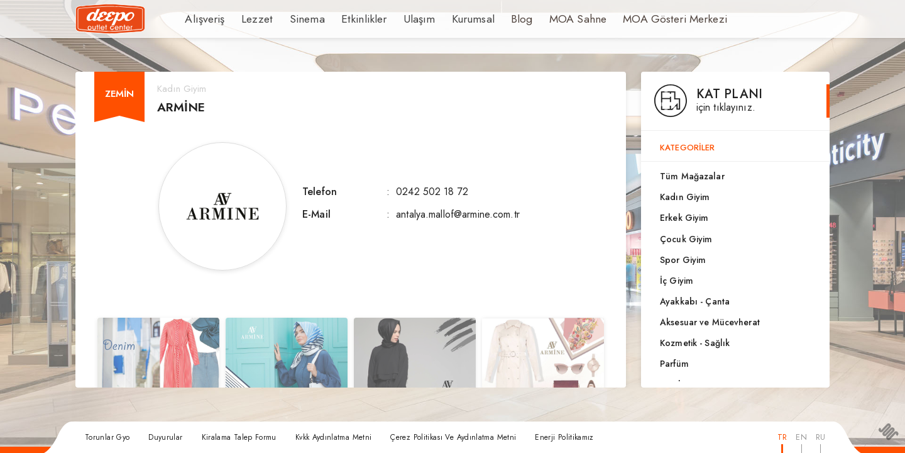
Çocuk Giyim (686, 239)
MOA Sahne (546, 19)
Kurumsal (447, 19)
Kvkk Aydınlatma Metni (333, 437)
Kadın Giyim (685, 197)
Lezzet (250, 19)
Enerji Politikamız (564, 437)
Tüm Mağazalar (692, 176)
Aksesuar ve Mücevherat (710, 322)
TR (782, 437)
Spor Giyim (683, 260)
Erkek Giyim (684, 217)
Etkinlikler (347, 19)
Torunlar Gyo (107, 437)
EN (801, 437)
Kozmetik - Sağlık (695, 343)
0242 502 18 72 (432, 191)
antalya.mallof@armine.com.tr (458, 214)
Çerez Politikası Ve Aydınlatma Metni (453, 437)
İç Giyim (676, 280)
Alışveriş (202, 19)
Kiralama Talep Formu (239, 437)
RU (820, 437)
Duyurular (165, 437)
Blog (493, 19)
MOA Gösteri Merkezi (634, 19)
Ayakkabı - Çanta (695, 301)
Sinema (296, 19)
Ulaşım (397, 19)
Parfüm (674, 363)
